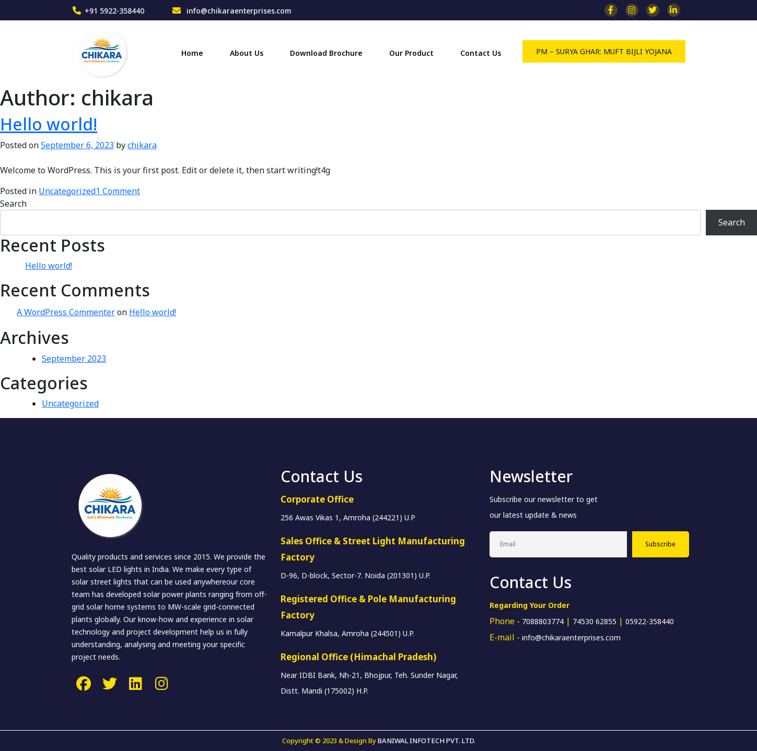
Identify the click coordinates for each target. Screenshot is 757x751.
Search (13, 203)
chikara (142, 145)
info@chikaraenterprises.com (238, 11)
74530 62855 (594, 621)
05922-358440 (649, 621)
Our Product (411, 53)
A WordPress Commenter (66, 312)
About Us (246, 53)
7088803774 (543, 621)
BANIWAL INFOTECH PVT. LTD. (426, 740)
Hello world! (48, 124)
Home (192, 53)
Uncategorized (67, 191)
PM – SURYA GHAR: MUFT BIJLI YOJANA (604, 51)
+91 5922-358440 (114, 11)
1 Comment (118, 191)
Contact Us (480, 53)
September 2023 (74, 358)
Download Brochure (326, 53)
